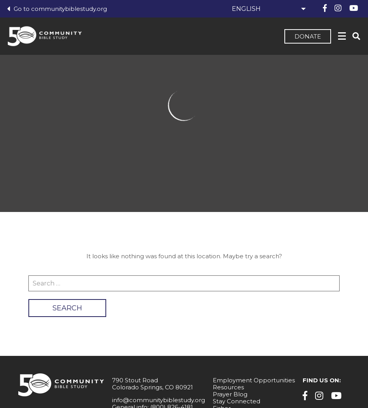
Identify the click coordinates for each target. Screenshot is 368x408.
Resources (228, 387)
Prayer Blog (230, 394)
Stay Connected (236, 401)
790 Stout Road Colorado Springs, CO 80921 (152, 383)
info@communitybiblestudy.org (158, 400)
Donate (307, 36)
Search (67, 308)
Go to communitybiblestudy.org (57, 8)
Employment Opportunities (254, 380)
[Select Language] (267, 8)
